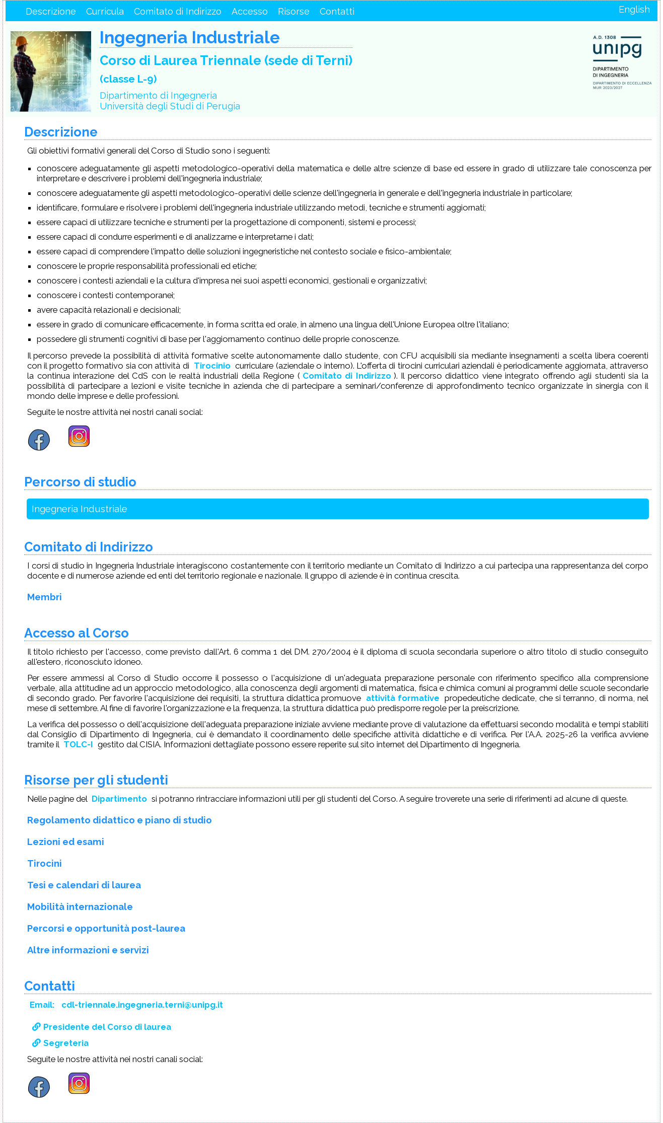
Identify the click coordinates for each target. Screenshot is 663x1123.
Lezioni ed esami (65, 841)
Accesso (250, 11)
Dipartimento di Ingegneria (158, 95)
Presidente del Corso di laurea (101, 1027)
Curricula (105, 11)
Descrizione (51, 11)
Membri (44, 597)
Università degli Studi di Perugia (170, 106)
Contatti (337, 11)
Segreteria (60, 1043)
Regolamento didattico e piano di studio (119, 820)
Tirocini (44, 863)
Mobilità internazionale (80, 906)
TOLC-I (78, 744)
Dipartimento (119, 799)
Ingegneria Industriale (79, 509)
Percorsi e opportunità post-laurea (106, 928)
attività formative (402, 698)
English (634, 9)
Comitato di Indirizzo (178, 11)
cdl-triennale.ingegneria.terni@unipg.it (142, 1005)
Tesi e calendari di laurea (84, 885)
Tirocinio (212, 366)
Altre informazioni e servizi (88, 950)
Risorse (294, 11)
